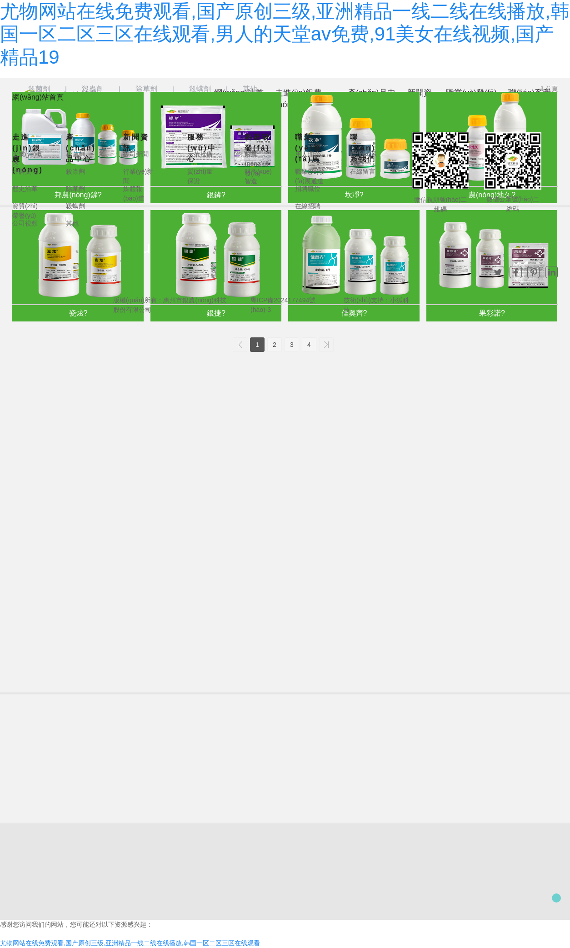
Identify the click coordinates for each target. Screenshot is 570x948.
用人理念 (307, 154)
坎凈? (354, 195)
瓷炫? (78, 313)
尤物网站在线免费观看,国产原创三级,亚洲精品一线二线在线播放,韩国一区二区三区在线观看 (130, 943)
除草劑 (146, 89)
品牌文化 (25, 171)
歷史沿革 (25, 188)
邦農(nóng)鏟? (78, 195)
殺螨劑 (200, 89)
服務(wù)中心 (201, 148)
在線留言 (362, 171)
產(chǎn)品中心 (81, 148)
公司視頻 (25, 223)
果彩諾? (492, 313)
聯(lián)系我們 (363, 148)
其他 (250, 89)
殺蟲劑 (93, 89)
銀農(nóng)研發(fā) (257, 163)
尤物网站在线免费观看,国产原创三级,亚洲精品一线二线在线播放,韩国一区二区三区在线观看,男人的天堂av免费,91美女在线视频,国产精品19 (285, 34)
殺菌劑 (39, 89)
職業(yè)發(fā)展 (308, 148)
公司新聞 (136, 154)
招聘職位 (307, 188)
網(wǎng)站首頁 (38, 97)
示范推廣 (200, 154)
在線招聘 (307, 206)
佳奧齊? (354, 313)
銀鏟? (216, 195)
